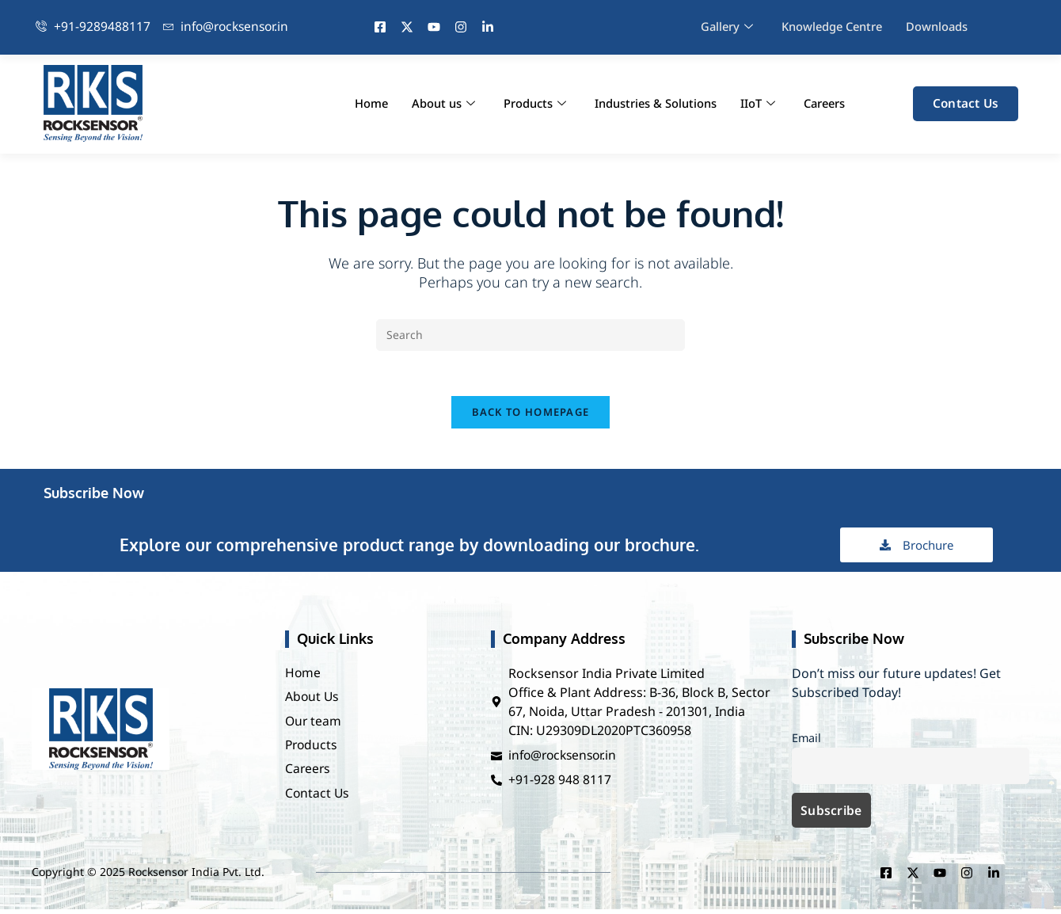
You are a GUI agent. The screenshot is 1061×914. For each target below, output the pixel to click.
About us (439, 103)
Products (531, 103)
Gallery (724, 26)
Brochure (916, 548)
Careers (823, 104)
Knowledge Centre (832, 27)
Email (806, 740)
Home (367, 104)
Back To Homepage (531, 415)
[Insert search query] (530, 335)
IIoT (754, 103)
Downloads (939, 27)
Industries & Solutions (652, 104)
